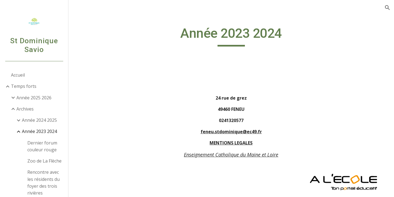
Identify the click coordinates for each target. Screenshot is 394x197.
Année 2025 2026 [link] (33, 98)
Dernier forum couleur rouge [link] (42, 146)
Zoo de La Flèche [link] (44, 161)
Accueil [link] (18, 75)
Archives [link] (25, 109)
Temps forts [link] (23, 86)
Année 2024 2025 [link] (39, 120)
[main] (231, 36)
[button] (387, 7)
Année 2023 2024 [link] (39, 131)
